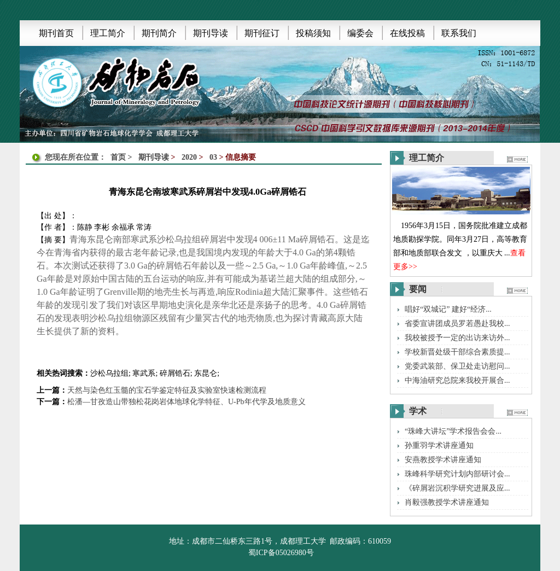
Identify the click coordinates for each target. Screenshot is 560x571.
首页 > (122, 157)
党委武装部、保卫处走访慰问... (457, 366)
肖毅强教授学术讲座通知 (447, 502)
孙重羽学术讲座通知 (439, 445)
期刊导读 (153, 157)
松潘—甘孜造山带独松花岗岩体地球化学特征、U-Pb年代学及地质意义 (186, 402)
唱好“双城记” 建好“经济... (448, 309)
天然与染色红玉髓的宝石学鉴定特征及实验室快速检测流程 (166, 390)
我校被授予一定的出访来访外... (457, 338)
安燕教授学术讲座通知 (443, 460)
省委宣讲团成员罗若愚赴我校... (457, 323)
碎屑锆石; (176, 373)
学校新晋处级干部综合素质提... (457, 352)
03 (213, 157)
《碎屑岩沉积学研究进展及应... (457, 488)
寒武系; (145, 373)
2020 (189, 157)
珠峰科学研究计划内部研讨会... (457, 474)
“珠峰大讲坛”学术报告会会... (453, 431)
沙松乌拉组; (110, 373)
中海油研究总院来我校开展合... (457, 380)
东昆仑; (206, 373)
